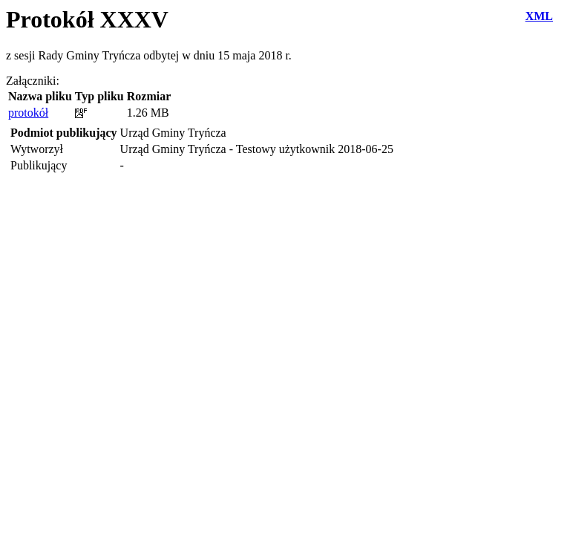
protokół (28, 112)
